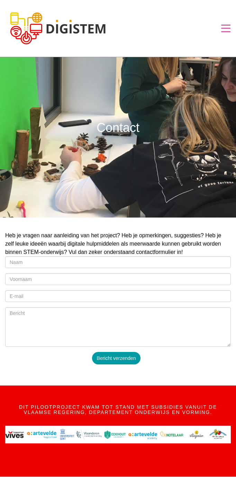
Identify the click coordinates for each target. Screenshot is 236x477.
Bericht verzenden (116, 358)
